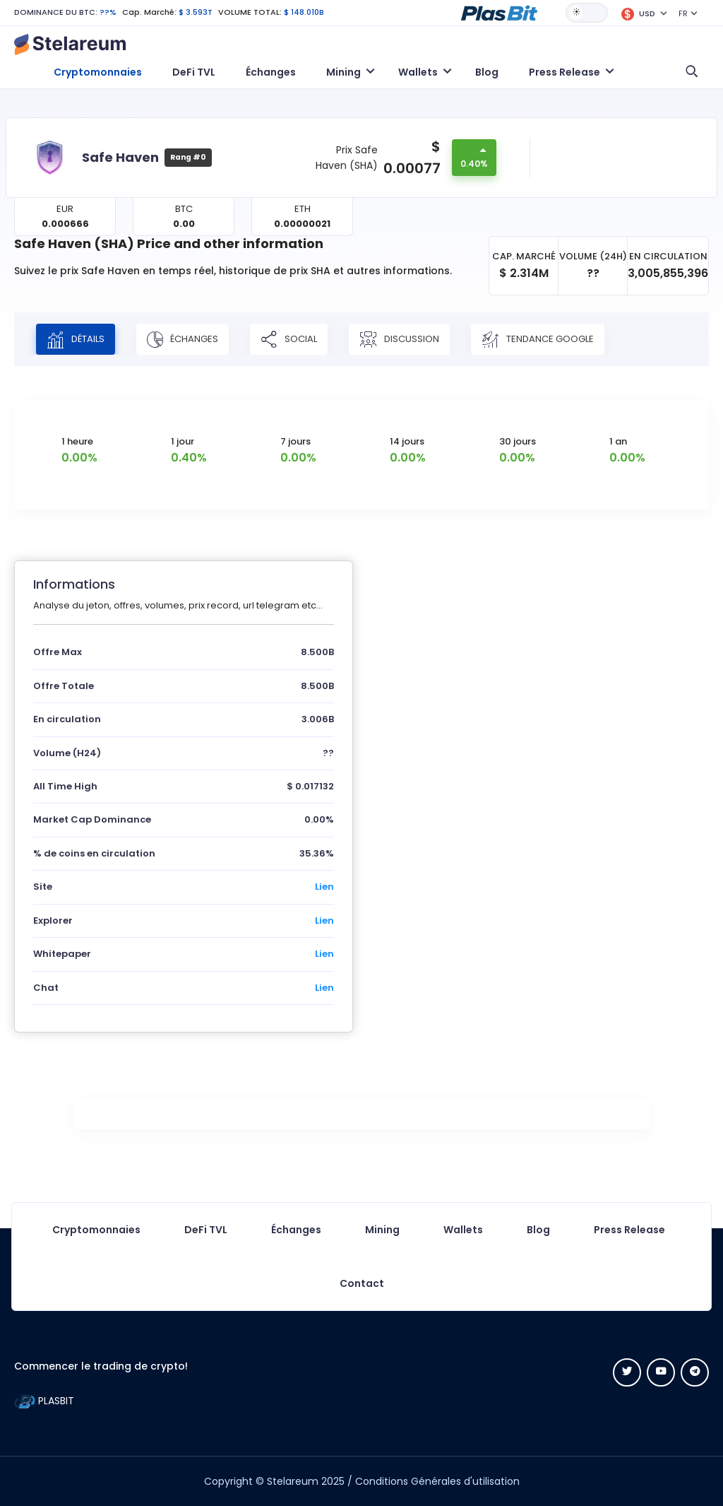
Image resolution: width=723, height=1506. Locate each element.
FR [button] (683, 13)
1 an (618, 441)
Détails (75, 339)
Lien (324, 886)
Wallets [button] (418, 72)
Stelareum (292, 1481)
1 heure (77, 441)
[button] (499, 12)
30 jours (517, 441)
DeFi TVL (193, 72)
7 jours (295, 441)
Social (289, 339)
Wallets (463, 1230)
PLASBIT (44, 1401)
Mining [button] (343, 72)
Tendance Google (538, 339)
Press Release (629, 1230)
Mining (382, 1230)
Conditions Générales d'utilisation (437, 1481)
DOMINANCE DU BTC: (55, 12)
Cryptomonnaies (98, 72)
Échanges (271, 72)
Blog (486, 72)
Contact (362, 1283)
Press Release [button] (564, 72)
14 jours (407, 441)
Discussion (399, 339)
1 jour (182, 441)
